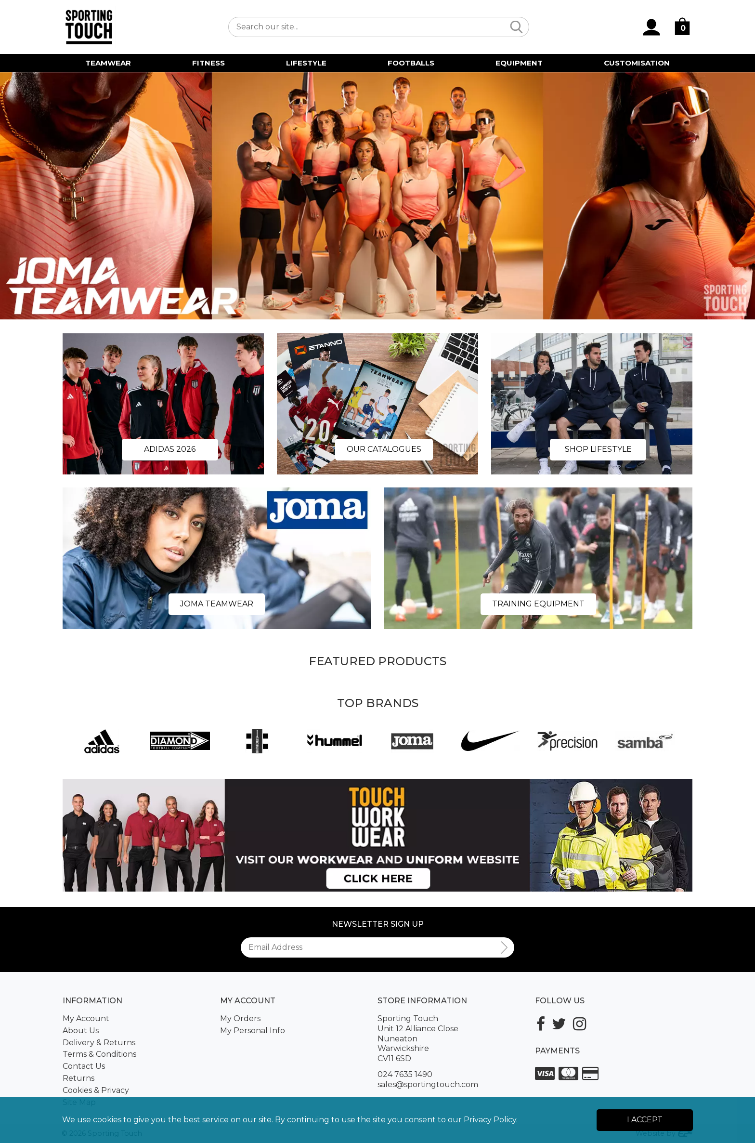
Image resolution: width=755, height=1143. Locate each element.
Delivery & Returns (99, 1042)
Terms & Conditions (99, 1054)
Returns (78, 1078)
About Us (81, 1030)
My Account (86, 1018)
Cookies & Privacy (96, 1090)
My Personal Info (252, 1030)
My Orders (240, 1018)
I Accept (645, 1119)
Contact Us (84, 1066)
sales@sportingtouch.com (428, 1084)
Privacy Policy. (491, 1119)
